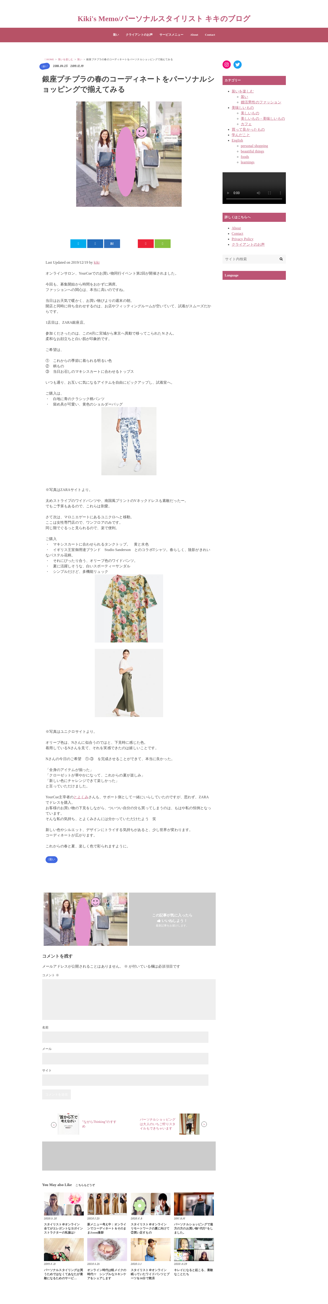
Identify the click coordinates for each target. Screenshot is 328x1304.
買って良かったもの (248, 129)
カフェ (246, 124)
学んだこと (241, 135)
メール (47, 1049)
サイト (47, 1071)
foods (245, 157)
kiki (97, 263)
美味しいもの (243, 108)
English (237, 140)
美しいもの (250, 113)
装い (116, 34)
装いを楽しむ (243, 91)
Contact (210, 34)
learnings (247, 162)
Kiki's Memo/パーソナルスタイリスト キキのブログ (164, 18)
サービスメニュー (171, 34)
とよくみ (81, 797)
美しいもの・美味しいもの (263, 118)
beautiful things (252, 151)
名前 (45, 1028)
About (194, 34)
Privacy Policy (243, 239)
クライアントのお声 (139, 34)
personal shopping (254, 146)
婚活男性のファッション (261, 102)
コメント (50, 976)
